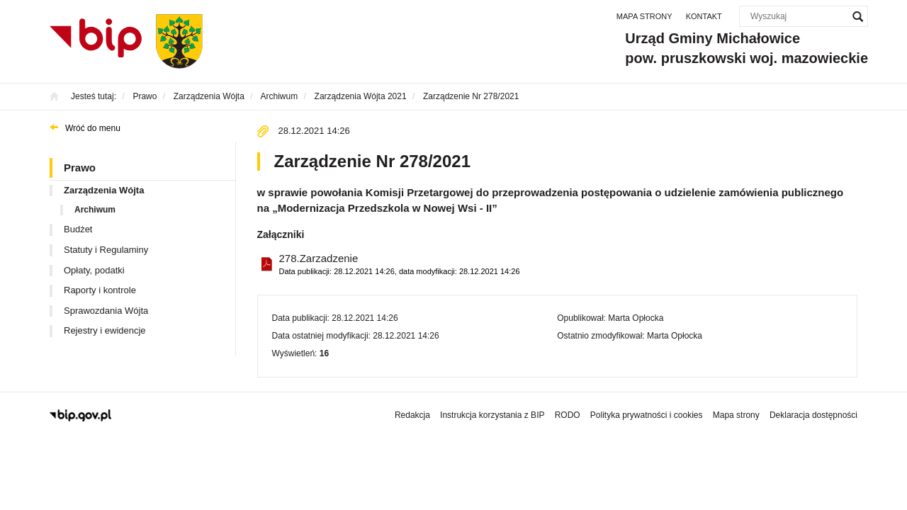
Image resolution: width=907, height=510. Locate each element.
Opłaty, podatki (94, 270)
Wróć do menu (92, 128)
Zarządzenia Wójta (104, 190)
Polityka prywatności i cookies (646, 415)
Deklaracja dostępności (813, 415)
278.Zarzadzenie (399, 264)
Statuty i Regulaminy (106, 249)
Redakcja (412, 415)
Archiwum (95, 210)
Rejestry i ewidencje (105, 330)
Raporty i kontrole (100, 290)
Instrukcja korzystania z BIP (492, 415)
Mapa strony (644, 16)
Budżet (78, 229)
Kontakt (704, 16)
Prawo (80, 168)
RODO (567, 415)
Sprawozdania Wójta (106, 310)
